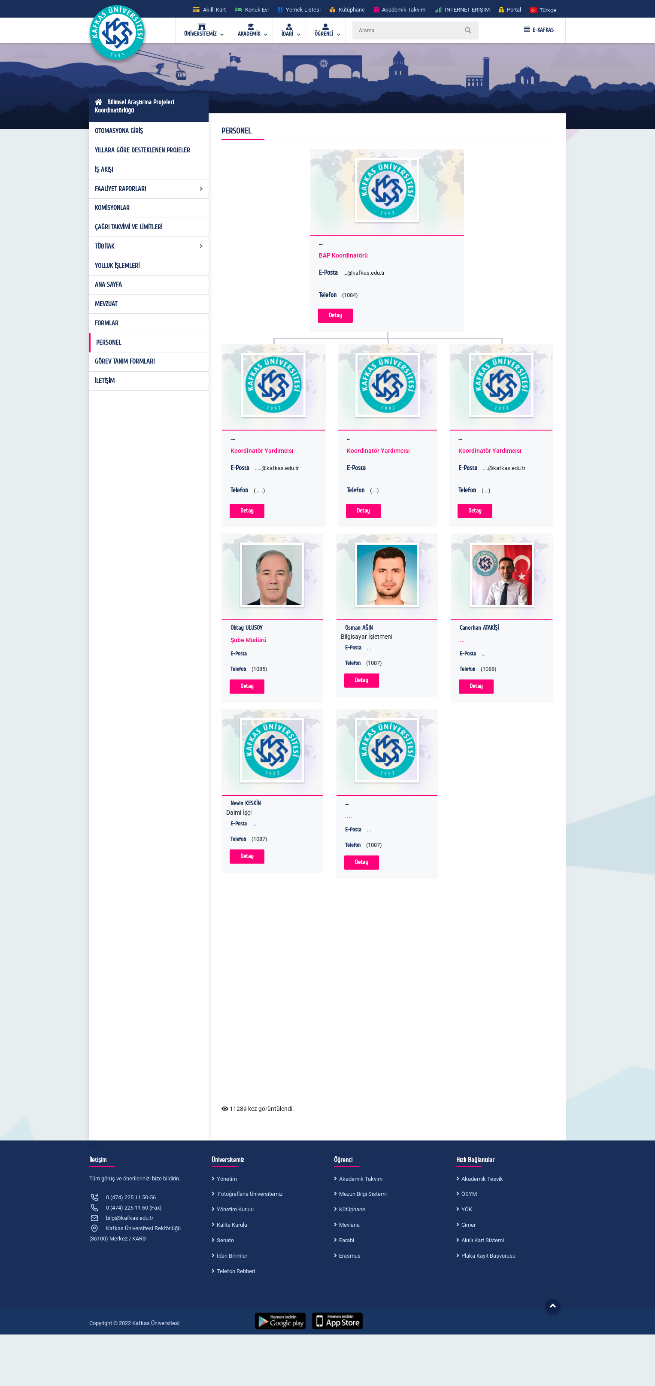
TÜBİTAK (149, 246)
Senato (225, 1240)
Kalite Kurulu (232, 1225)
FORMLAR (106, 323)
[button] (543, 9)
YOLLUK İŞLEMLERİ (117, 266)
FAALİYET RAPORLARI (149, 189)
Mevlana (349, 1225)
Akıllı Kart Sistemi (482, 1240)
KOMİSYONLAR (112, 208)
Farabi (346, 1240)
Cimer (468, 1225)
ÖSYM (469, 1194)
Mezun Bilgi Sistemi (363, 1194)
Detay (335, 315)
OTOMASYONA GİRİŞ (119, 131)
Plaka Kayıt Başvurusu (488, 1256)
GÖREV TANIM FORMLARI (125, 361)
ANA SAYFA (108, 284)
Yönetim (227, 1179)
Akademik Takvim (360, 1179)
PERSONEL (108, 342)
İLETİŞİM (105, 381)
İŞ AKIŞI (104, 169)
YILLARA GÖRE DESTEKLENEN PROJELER (142, 150)
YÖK (466, 1209)
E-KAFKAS (539, 30)
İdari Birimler (232, 1256)
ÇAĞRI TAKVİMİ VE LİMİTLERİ (128, 227)
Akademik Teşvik (482, 1179)
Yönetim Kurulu (235, 1209)
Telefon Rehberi (236, 1271)
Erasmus (350, 1256)
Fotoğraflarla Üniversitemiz (249, 1194)
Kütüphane (352, 1209)
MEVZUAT (106, 304)
